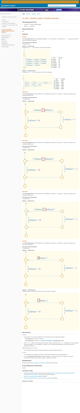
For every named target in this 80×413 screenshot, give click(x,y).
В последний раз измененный (8, 44)
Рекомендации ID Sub (6, 35)
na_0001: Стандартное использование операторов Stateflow (8, 31)
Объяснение (4, 41)
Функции (34, 14)
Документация (8, 5)
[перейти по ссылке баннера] (40, 2)
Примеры (28, 14)
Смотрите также (5, 46)
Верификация (5, 43)
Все (24, 14)
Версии (5, 37)
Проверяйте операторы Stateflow (42, 362)
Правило (3, 39)
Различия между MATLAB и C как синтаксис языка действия (38, 378)
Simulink (4, 19)
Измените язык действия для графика (33, 376)
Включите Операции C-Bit (48, 340)
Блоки (38, 14)
